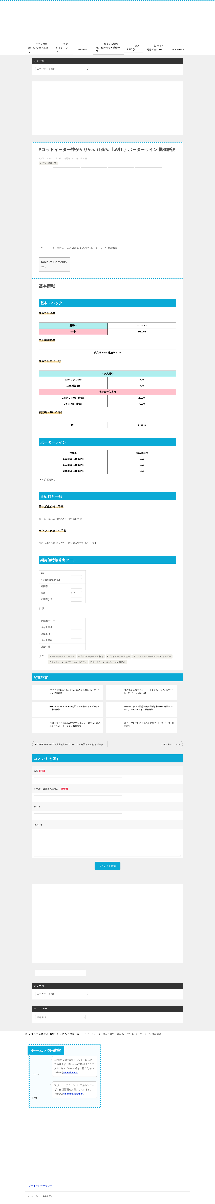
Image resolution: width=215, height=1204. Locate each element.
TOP (42, 1034)
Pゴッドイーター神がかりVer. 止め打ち (68, 662)
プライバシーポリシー (40, 1185)
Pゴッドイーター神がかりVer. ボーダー (152, 656)
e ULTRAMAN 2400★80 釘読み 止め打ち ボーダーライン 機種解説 (74, 708)
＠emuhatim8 (70, 1072)
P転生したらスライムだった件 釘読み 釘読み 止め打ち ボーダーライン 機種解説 (148, 691)
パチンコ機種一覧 (48, 163)
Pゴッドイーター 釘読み (118, 656)
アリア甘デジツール (170, 744)
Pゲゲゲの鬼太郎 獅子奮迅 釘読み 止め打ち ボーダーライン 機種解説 (74, 691)
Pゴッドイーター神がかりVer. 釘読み (107, 662)
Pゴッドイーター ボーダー (62, 656)
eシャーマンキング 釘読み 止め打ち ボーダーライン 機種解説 (148, 724)
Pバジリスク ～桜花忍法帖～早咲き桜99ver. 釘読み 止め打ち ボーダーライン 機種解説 (149, 708)
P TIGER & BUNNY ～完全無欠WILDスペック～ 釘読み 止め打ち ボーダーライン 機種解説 (71, 744)
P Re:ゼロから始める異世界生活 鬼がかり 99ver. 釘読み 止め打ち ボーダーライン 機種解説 (75, 724)
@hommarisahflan (73, 1093)
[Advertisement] (107, 108)
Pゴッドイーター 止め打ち (90, 656)
